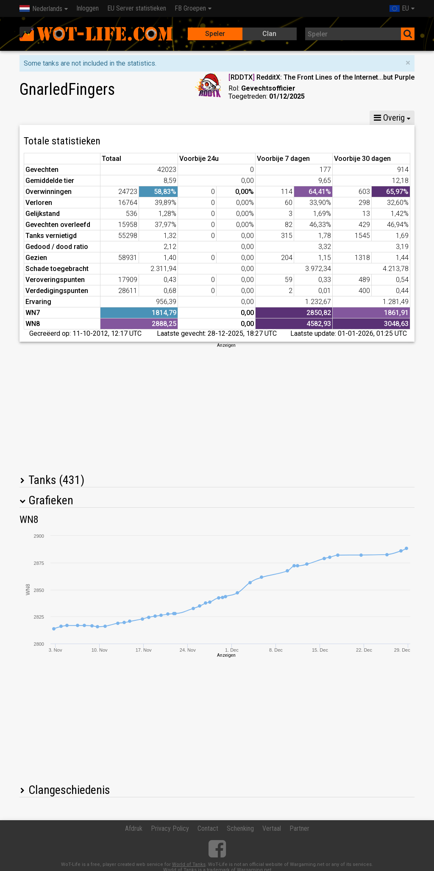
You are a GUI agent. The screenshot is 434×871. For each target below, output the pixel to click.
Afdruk (133, 828)
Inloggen (87, 8)
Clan (269, 34)
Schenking (240, 828)
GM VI (162, 118)
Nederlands (40, 9)
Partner (299, 828)
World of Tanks (189, 864)
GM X (88, 118)
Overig (389, 118)
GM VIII (125, 118)
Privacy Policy (170, 828)
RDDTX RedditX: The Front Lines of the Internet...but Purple (321, 77)
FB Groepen (190, 8)
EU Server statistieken (136, 8)
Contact (208, 828)
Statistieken (43, 118)
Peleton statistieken (220, 118)
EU (399, 8)
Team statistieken (294, 118)
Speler (215, 34)
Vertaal (271, 828)
